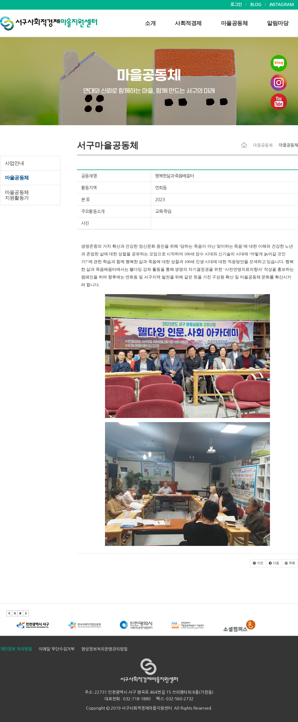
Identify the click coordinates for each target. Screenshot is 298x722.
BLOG (255, 4)
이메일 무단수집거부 (56, 649)
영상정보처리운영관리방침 (104, 649)
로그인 (236, 4)
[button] (258, 563)
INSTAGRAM (282, 4)
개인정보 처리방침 (16, 649)
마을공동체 (234, 23)
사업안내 (14, 163)
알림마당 (277, 23)
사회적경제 (188, 23)
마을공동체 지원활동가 (17, 195)
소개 (150, 23)
